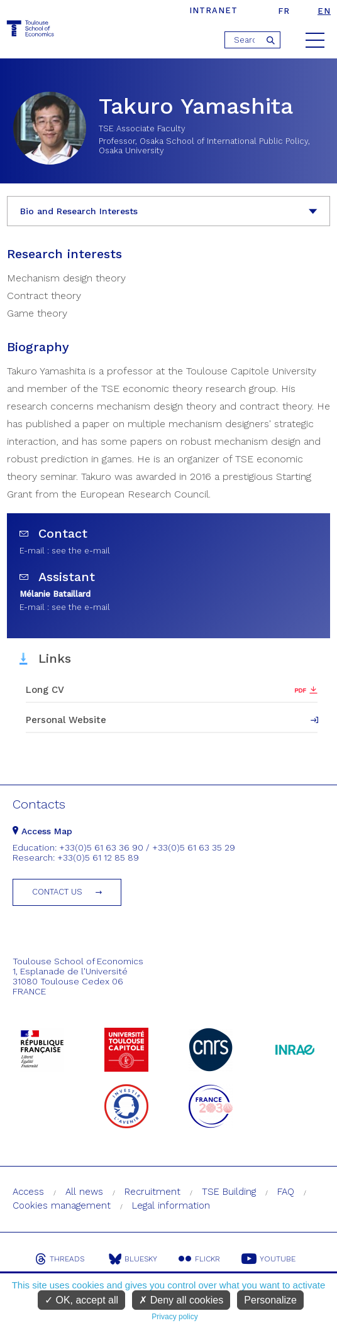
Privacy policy (174, 1316)
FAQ (285, 1191)
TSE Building (229, 1191)
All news (84, 1191)
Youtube (268, 1259)
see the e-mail (81, 550)
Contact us (57, 891)
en (324, 11)
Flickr (199, 1259)
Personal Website (66, 720)
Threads (59, 1259)
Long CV (45, 689)
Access (28, 1191)
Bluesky (133, 1259)
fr (284, 11)
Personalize (270, 1300)
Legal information (171, 1205)
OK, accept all (81, 1300)
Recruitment (152, 1191)
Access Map (42, 831)
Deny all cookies (181, 1300)
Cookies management (62, 1205)
